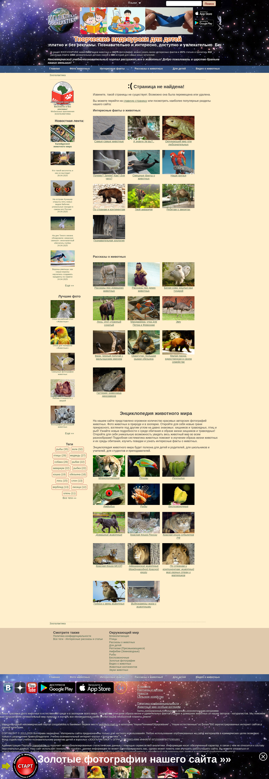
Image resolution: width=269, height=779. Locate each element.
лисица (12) (79, 487)
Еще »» (69, 285)
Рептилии (178, 478)
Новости (142, 693)
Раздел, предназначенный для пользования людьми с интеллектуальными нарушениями (178, 711)
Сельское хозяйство (150, 696)
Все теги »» (69, 498)
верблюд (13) (60, 487)
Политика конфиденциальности (72, 636)
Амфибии (109, 506)
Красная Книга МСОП (109, 566)
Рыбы (143, 506)
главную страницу (135, 100)
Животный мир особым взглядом (159, 706)
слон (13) (76, 480)
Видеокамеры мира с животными (143, 605)
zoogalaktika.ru (41, 745)
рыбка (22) (79, 468)
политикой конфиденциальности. (216, 751)
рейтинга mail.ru (108, 724)
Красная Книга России (143, 534)
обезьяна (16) (78, 474)
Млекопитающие (109, 478)
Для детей (179, 68)
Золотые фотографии (122, 660)
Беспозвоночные (178, 506)
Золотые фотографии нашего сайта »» (134, 759)
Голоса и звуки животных (109, 603)
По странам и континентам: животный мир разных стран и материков (178, 571)
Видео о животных (208, 68)
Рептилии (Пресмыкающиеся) (127, 648)
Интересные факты (112, 68)
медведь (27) (78, 455)
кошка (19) (59, 474)
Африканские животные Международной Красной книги (144, 569)
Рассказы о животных (149, 68)
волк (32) (77, 449)
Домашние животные (109, 534)
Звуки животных (118, 669)
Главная (54, 68)
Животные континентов (123, 666)
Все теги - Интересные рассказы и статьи (78, 639)
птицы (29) (59, 455)
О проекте (144, 686)
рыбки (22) (78, 461)
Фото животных (80, 68)
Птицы (143, 478)
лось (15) (62, 480)
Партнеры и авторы (150, 690)
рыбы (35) (62, 449)
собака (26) (61, 461)
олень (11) (69, 493)
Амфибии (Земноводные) (124, 651)
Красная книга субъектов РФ (178, 536)
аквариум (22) (61, 468)
